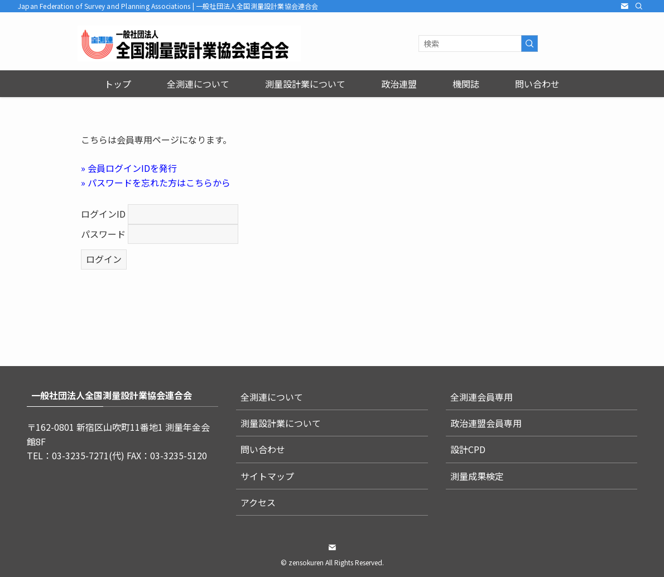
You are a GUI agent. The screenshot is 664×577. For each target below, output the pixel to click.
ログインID (103, 213)
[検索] (639, 6)
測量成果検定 (477, 476)
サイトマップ (267, 476)
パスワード (103, 234)
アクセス (258, 502)
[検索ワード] (478, 43)
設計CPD (467, 449)
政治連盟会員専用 (486, 423)
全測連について (271, 396)
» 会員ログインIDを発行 (129, 168)
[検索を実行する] (529, 43)
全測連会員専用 (481, 396)
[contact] (624, 6)
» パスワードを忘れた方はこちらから (155, 182)
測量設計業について (280, 423)
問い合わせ (262, 449)
